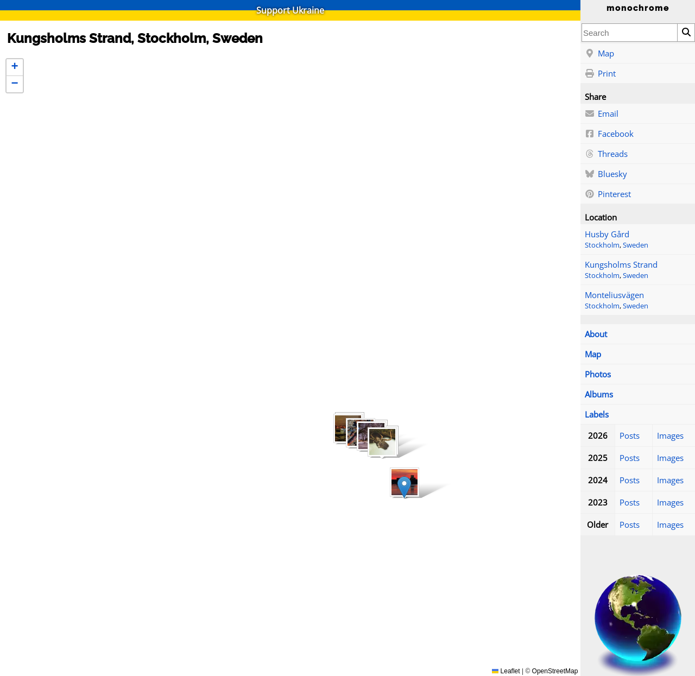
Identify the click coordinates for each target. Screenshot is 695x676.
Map (599, 54)
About (596, 333)
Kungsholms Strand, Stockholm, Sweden (135, 38)
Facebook (609, 134)
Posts (630, 435)
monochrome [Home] (637, 8)
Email (601, 114)
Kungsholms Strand (621, 264)
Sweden (635, 245)
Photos (598, 374)
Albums (599, 394)
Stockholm (602, 245)
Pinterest (608, 194)
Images (670, 435)
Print (600, 74)
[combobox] (629, 32)
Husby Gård (607, 234)
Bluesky (606, 174)
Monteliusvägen (614, 294)
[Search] (685, 32)
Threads (606, 154)
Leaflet (506, 671)
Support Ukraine (290, 10)
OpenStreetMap (555, 671)
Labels (597, 414)
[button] (177, 213)
